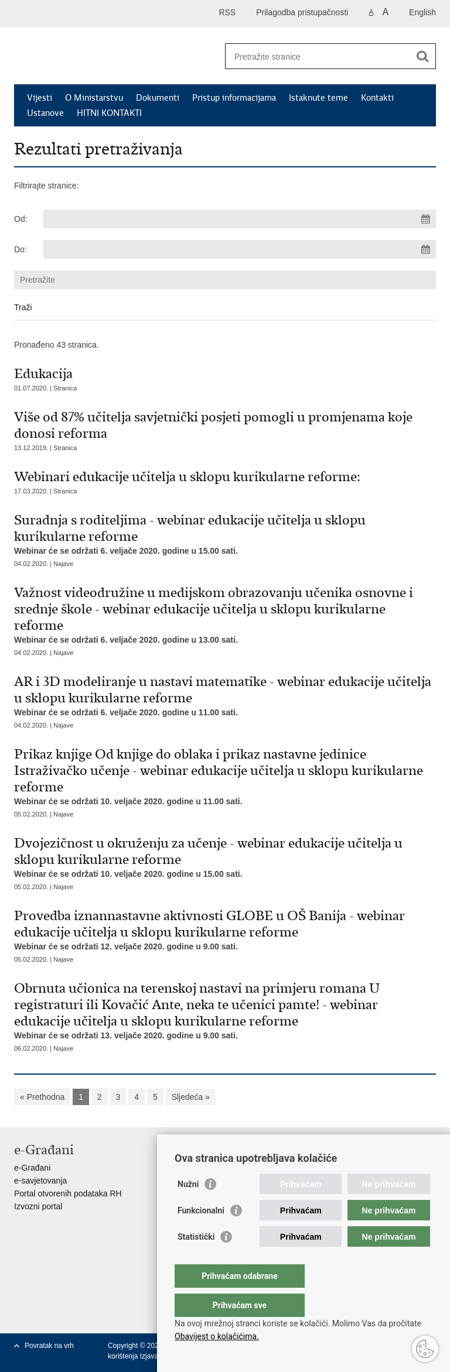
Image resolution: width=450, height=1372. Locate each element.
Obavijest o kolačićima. (217, 1336)
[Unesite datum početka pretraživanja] (239, 219)
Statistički (196, 1260)
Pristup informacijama (234, 97)
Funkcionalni (201, 1234)
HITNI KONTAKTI (109, 113)
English (422, 12)
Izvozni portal (38, 1206)
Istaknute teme (318, 97)
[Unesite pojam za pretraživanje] (318, 56)
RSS (227, 12)
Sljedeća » (191, 1097)
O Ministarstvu (94, 97)
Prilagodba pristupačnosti (302, 12)
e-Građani (32, 1167)
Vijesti (39, 97)
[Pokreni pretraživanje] (422, 56)
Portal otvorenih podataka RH (68, 1193)
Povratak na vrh (49, 1346)
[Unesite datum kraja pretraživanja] (239, 249)
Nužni (188, 1207)
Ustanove (45, 113)
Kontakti (377, 97)
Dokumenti (157, 97)
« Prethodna (42, 1097)
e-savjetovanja (40, 1180)
